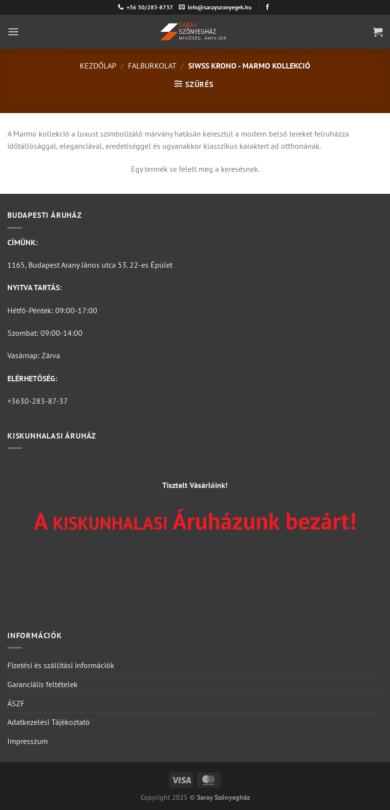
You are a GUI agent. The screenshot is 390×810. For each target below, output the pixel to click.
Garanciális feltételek (42, 684)
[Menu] (13, 32)
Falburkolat (152, 65)
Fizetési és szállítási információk (60, 665)
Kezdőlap (98, 65)
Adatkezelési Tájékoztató (48, 722)
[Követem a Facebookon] (267, 7)
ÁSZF (15, 703)
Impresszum (27, 741)
